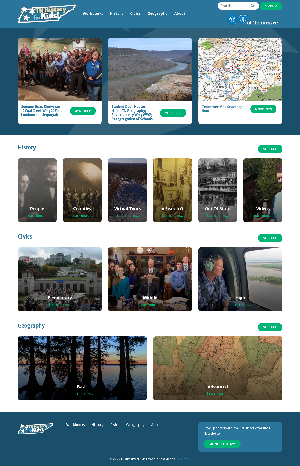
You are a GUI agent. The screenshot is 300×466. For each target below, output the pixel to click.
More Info (83, 111)
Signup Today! (222, 444)
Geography (157, 13)
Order (271, 6)
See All (270, 149)
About (179, 13)
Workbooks (93, 13)
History (116, 13)
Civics (135, 13)
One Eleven (182, 458)
